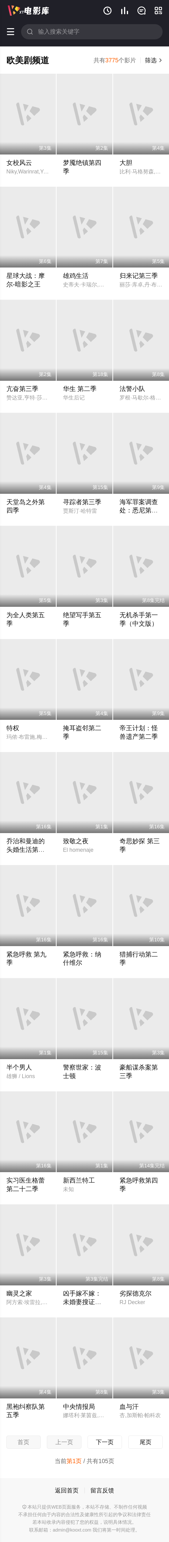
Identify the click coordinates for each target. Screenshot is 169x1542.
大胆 (126, 162)
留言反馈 (102, 1490)
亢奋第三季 (22, 388)
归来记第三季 (139, 275)
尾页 (145, 1442)
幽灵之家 (19, 1293)
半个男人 (19, 1067)
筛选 (154, 60)
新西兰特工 (79, 1180)
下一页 (105, 1442)
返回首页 (67, 1490)
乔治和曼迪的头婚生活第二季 (25, 850)
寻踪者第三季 (82, 502)
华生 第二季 (80, 388)
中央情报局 (79, 1406)
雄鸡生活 (76, 275)
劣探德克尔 (135, 1293)
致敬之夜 (76, 841)
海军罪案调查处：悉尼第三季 (139, 510)
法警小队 (132, 388)
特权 (12, 728)
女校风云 (19, 162)
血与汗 (129, 1406)
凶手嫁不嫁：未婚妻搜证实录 (82, 1302)
